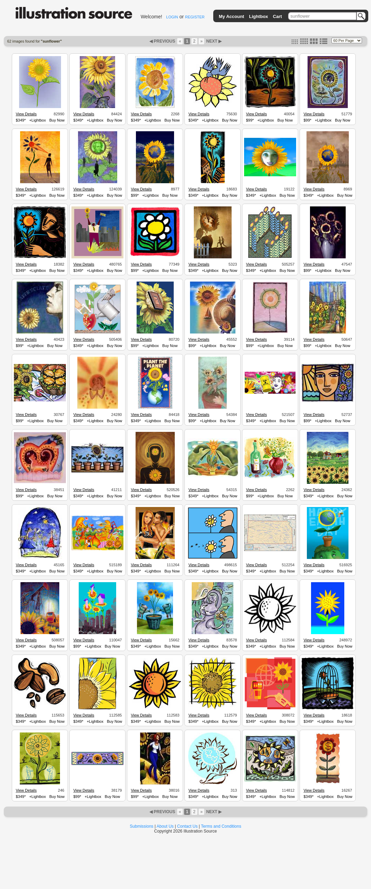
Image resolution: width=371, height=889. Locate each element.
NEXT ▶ (213, 41)
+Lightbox (37, 120)
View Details (26, 114)
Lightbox (258, 16)
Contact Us (187, 826)
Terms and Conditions (221, 826)
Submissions (141, 826)
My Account (231, 16)
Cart (277, 16)
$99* (250, 120)
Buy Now (56, 120)
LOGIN (172, 17)
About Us (165, 826)
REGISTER (195, 17)
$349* (21, 120)
